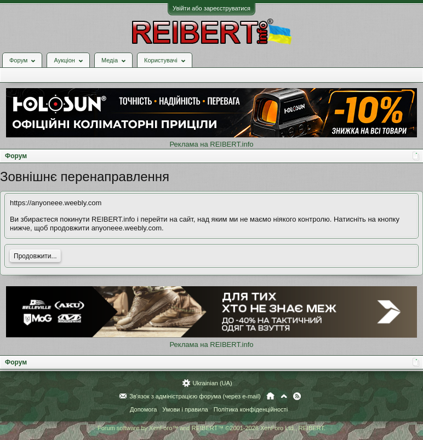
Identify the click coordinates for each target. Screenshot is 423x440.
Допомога (143, 409)
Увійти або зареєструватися (211, 8)
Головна (270, 396)
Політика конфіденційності (251, 409)
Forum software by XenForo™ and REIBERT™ (211, 428)
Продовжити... (35, 256)
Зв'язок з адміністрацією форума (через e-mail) (195, 396)
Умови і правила (185, 409)
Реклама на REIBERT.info (211, 144)
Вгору (284, 396)
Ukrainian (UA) (212, 383)
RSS (297, 396)
